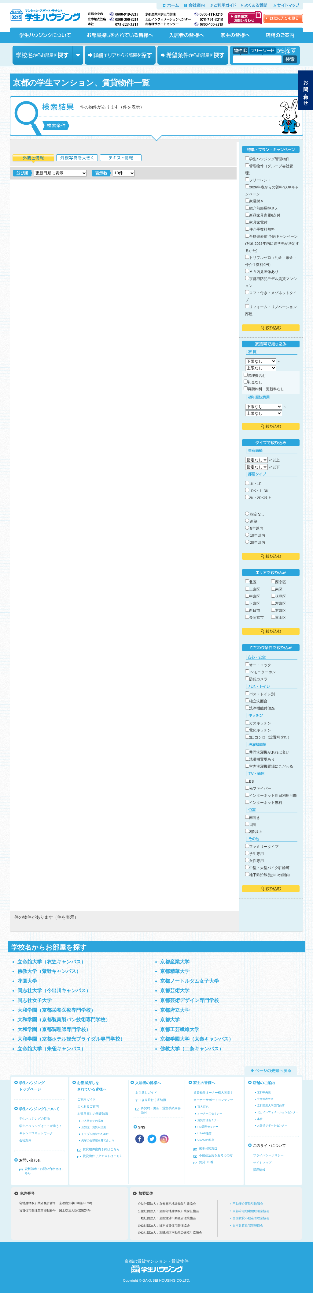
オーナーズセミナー (209, 1113)
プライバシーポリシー (268, 1155)
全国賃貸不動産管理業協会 (251, 1218)
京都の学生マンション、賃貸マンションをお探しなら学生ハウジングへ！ (48, 14)
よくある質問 (254, 5)
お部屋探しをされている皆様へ (119, 35)
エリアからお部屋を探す (120, 55)
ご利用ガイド (223, 5)
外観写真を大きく (77, 158)
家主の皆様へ (234, 35)
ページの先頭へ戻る (271, 1070)
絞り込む (271, 327)
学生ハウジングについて (44, 35)
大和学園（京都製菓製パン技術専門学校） (63, 1019)
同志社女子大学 (34, 1000)
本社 (260, 1119)
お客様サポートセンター (272, 1125)
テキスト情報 (121, 158)
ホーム (170, 5)
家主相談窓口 (208, 1148)
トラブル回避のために (95, 1134)
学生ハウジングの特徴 (34, 1118)
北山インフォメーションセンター (277, 1112)
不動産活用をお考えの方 (216, 1155)
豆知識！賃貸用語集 (93, 1127)
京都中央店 (264, 1092)
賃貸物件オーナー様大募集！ (213, 1092)
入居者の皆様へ (186, 35)
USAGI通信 (204, 1133)
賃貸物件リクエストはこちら (103, 1156)
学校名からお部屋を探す (48, 55)
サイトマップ (286, 5)
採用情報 (259, 1169)
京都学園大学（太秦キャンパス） (197, 1039)
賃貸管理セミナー (208, 1120)
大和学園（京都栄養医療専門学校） (56, 1010)
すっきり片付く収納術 (150, 1100)
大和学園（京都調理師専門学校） (54, 1029)
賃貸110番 (206, 1162)
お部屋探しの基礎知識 (92, 1113)
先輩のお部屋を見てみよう (97, 1140)
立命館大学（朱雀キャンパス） (51, 1048)
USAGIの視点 (205, 1139)
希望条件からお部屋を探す (192, 55)
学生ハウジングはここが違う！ (40, 1126)
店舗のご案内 (280, 35)
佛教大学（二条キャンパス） (192, 1048)
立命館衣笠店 (265, 1099)
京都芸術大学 (175, 990)
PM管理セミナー (207, 1126)
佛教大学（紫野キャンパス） (49, 971)
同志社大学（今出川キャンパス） (54, 990)
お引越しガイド (146, 1092)
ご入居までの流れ (92, 1120)
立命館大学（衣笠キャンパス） (51, 961)
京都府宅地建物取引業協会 (251, 1211)
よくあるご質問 (88, 1106)
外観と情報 (33, 158)
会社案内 (194, 5)
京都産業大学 (175, 961)
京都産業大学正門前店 (271, 1105)
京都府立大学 (175, 1010)
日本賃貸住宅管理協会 (248, 1225)
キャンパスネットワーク (36, 1133)
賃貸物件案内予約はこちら (101, 1149)
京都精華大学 (175, 971)
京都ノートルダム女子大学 (189, 981)
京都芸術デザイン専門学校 (189, 1000)
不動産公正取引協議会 (248, 1203)
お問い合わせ (305, 90)
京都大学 (170, 1019)
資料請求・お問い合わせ (245, 17)
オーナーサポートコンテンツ (213, 1100)
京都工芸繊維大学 (179, 1029)
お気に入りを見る (283, 18)
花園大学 (27, 981)
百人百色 (202, 1106)
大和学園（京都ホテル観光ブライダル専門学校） (71, 1039)
